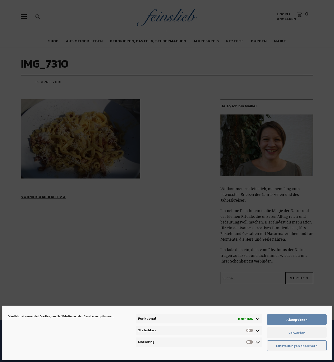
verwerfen (296, 332)
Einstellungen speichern (297, 345)
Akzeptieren (297, 319)
